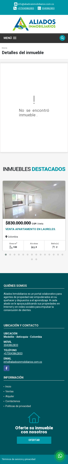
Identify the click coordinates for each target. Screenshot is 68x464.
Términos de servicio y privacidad (18, 459)
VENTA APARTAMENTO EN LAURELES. (30, 229)
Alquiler (9, 396)
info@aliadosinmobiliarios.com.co (23, 361)
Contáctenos (12, 401)
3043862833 (48, 8)
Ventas (9, 391)
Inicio (4, 48)
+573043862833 (26, 8)
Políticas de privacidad (18, 406)
